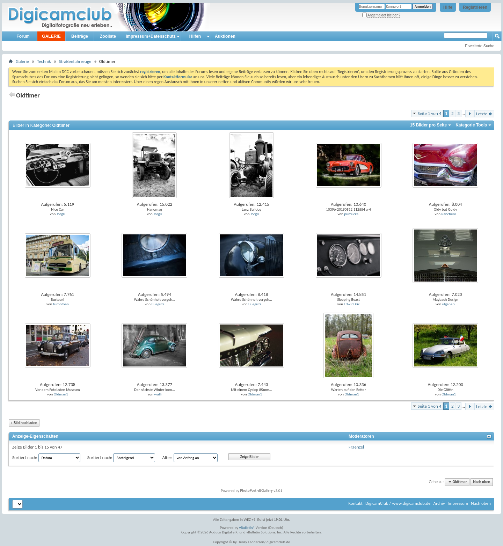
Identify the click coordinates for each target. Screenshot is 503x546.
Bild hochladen (24, 423)
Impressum (457, 503)
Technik (44, 61)
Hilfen (195, 36)
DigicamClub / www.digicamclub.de (398, 503)
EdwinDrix (352, 304)
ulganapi (448, 304)
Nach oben (481, 482)
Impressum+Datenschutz (150, 36)
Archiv (439, 503)
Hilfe (447, 7)
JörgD (61, 214)
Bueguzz (157, 304)
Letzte (484, 113)
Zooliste (108, 36)
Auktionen (225, 36)
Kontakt (355, 503)
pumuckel (351, 214)
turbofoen (61, 304)
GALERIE (51, 36)
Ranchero (448, 214)
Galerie (22, 61)
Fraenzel (356, 447)
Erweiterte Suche (479, 46)
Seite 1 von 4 (430, 113)
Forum (22, 36)
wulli (157, 394)
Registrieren (475, 7)
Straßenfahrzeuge (75, 61)
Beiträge (79, 36)
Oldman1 (61, 394)
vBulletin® (247, 527)
